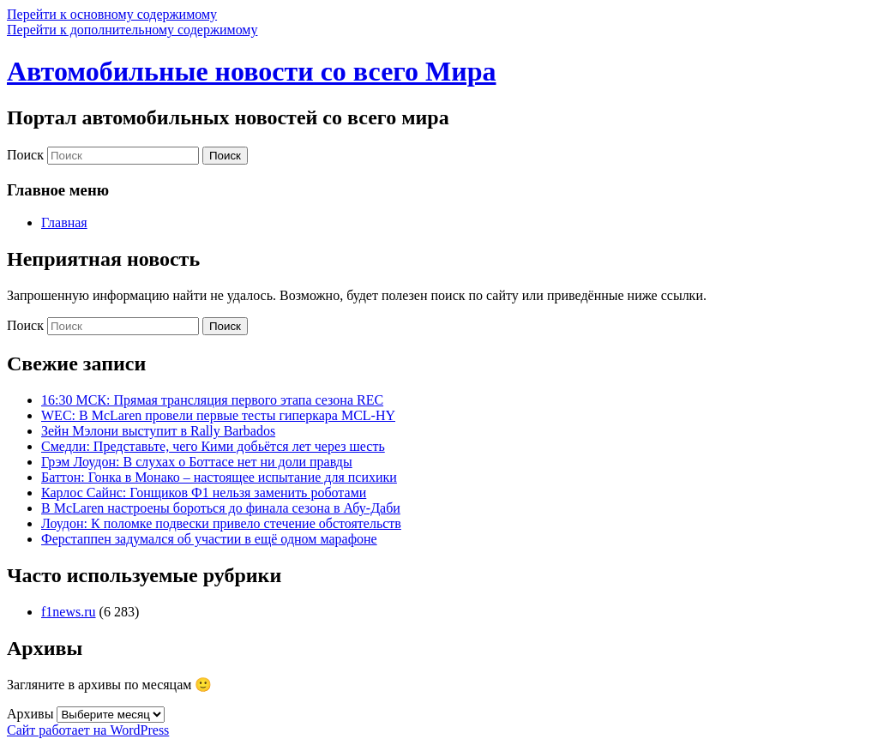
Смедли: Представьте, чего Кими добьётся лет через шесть (213, 446)
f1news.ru (68, 611)
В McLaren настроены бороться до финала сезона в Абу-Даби (220, 508)
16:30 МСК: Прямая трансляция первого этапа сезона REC (212, 400)
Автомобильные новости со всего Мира (251, 71)
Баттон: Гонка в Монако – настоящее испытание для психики (219, 477)
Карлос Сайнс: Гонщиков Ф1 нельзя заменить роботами (203, 492)
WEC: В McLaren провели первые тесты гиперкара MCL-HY (218, 415)
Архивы (30, 713)
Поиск (25, 154)
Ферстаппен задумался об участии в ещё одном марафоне (209, 539)
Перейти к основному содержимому (112, 14)
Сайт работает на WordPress (88, 730)
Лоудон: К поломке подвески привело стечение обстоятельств (221, 523)
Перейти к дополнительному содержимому (132, 29)
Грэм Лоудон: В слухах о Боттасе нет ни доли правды (196, 461)
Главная (64, 222)
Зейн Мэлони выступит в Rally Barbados (158, 431)
